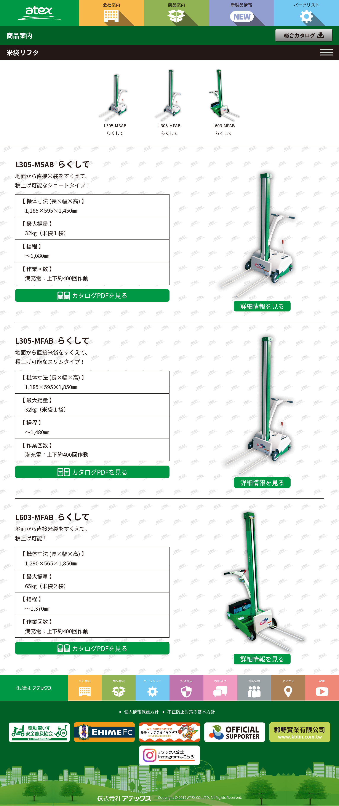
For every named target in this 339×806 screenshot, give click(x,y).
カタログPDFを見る (99, 295)
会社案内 (111, 5)
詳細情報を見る (262, 306)
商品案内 (176, 5)
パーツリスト (307, 5)
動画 (322, 681)
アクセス (288, 681)
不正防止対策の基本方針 (191, 712)
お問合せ (220, 681)
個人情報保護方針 (141, 712)
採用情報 (254, 681)
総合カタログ (299, 35)
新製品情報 (241, 5)
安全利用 (186, 681)
